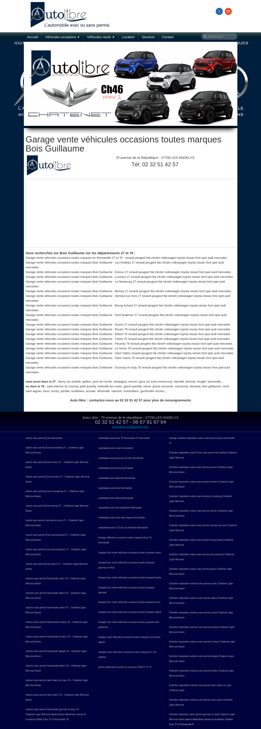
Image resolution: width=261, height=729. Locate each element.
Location (128, 37)
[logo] (71, 9)
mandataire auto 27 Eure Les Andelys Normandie (123, 527)
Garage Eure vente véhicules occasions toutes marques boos (129, 602)
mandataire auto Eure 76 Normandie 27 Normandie (124, 438)
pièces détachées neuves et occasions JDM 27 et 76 (124, 667)
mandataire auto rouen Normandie (115, 448)
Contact (168, 37)
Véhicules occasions (62, 37)
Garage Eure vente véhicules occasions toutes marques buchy (129, 577)
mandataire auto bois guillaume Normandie (120, 507)
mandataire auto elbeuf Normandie (115, 498)
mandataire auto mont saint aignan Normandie (121, 517)
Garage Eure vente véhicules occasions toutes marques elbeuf (130, 612)
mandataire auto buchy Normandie (115, 468)
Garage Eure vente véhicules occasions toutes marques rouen (129, 552)
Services (148, 37)
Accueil (32, 37)
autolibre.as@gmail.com (130, 427)
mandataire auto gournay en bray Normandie (121, 458)
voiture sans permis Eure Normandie (44, 438)
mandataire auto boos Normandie (115, 488)
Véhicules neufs (101, 37)
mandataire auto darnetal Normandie (116, 478)
